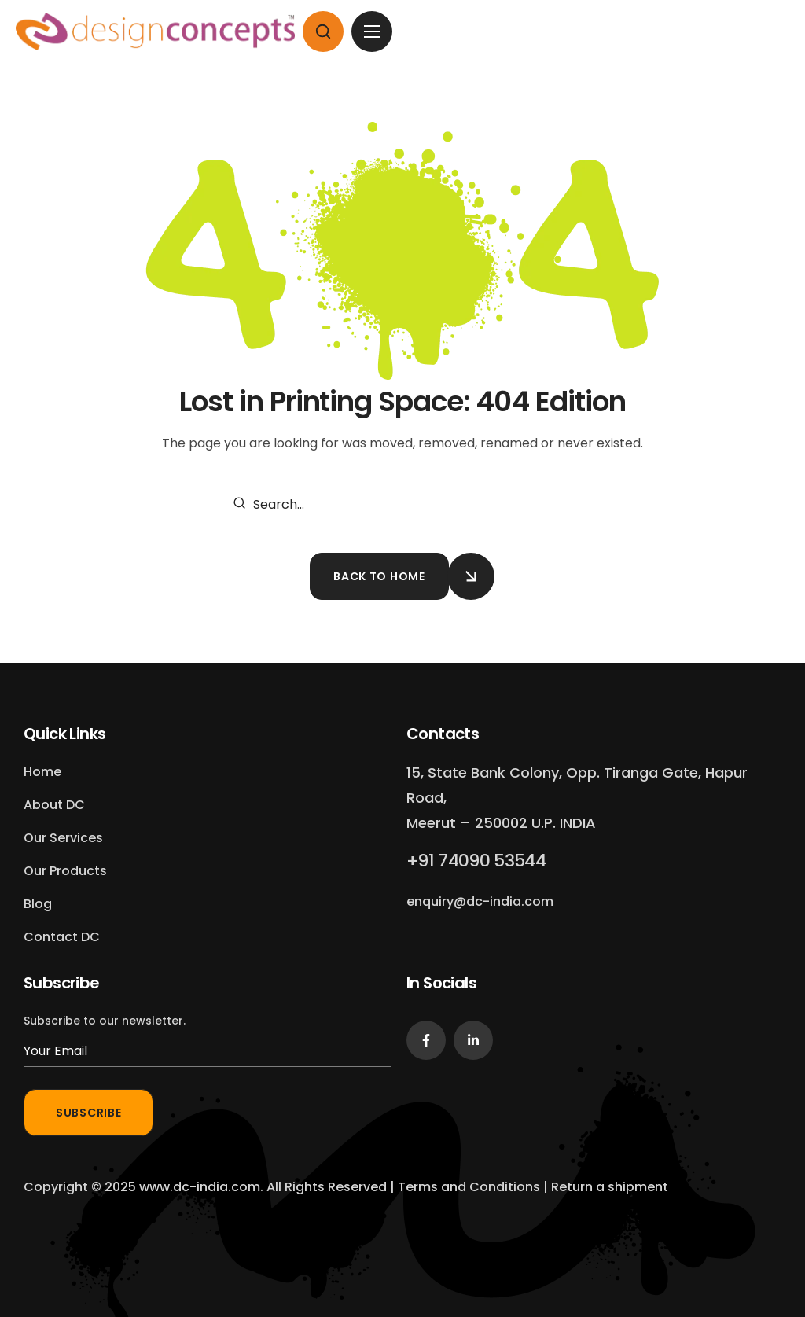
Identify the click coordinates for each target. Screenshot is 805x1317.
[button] (323, 31)
